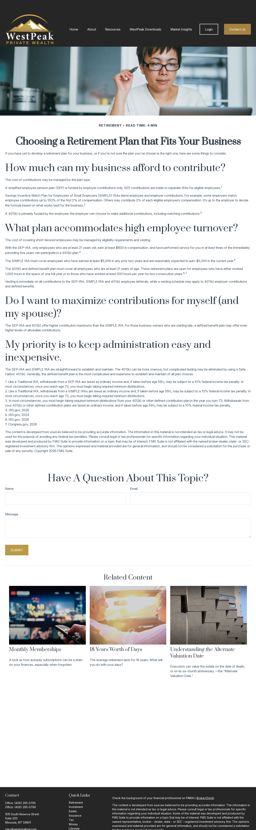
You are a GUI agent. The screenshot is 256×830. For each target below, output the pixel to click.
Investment (76, 795)
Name (9, 477)
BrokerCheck (205, 786)
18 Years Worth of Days (116, 638)
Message (11, 502)
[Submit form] (16, 538)
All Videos (75, 825)
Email (133, 477)
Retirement (76, 790)
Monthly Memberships (35, 638)
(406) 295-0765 (25, 791)
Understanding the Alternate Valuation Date (202, 641)
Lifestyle (74, 816)
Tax (71, 808)
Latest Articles (78, 821)
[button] (74, 17)
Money (73, 812)
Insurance (75, 803)
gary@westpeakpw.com (20, 817)
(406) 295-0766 (25, 795)
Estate (73, 799)
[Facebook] (7, 823)
